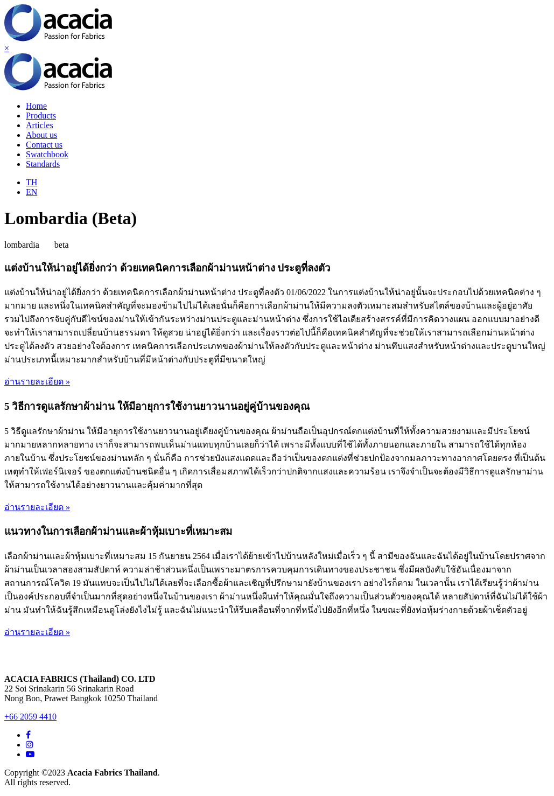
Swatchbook (47, 154)
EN (31, 192)
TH (31, 182)
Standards (43, 164)
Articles (39, 125)
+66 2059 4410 (30, 716)
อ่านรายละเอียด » (37, 381)
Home (36, 105)
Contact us (44, 144)
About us (41, 134)
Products (41, 115)
